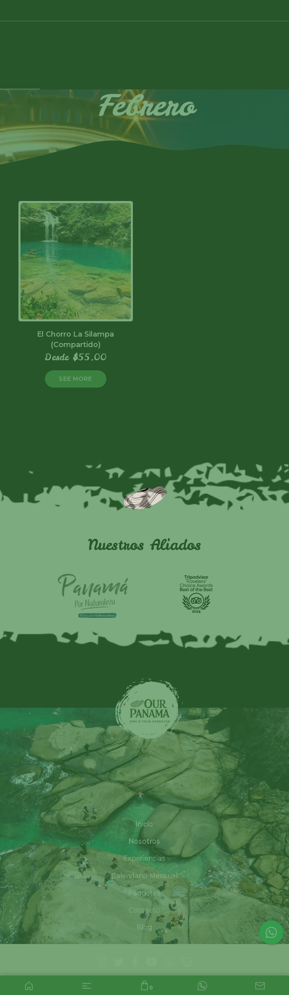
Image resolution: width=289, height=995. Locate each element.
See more (75, 378)
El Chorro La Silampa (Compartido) (75, 339)
